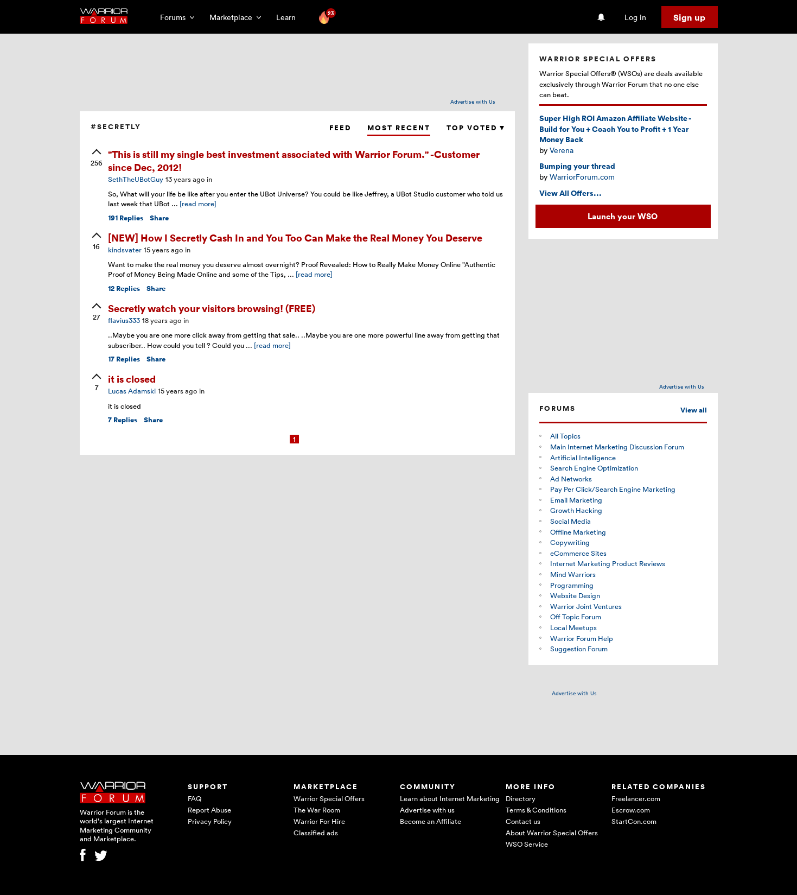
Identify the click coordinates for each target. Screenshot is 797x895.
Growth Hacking (576, 510)
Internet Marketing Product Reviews (607, 563)
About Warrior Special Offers (552, 832)
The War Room (317, 810)
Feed (340, 128)
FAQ (194, 798)
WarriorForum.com (582, 177)
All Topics (565, 436)
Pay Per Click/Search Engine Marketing (612, 489)
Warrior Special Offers (329, 798)
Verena (561, 150)
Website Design (575, 595)
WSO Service (527, 844)
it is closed (132, 378)
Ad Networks (571, 479)
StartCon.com (633, 821)
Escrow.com (630, 810)
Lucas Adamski (132, 391)
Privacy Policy (210, 821)
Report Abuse (209, 810)
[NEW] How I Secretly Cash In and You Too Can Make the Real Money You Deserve (295, 237)
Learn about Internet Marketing (450, 798)
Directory (520, 798)
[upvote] (97, 158)
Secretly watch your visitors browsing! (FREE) (211, 308)
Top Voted (475, 128)
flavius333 (124, 320)
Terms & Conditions (536, 810)
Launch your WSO (623, 216)
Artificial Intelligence (583, 457)
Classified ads (316, 832)
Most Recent (398, 128)
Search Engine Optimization (594, 468)
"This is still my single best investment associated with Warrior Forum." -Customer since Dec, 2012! (294, 160)
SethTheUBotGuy (135, 179)
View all (693, 410)
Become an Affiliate (430, 821)
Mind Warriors (573, 574)
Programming (572, 585)
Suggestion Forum (579, 648)
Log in (635, 17)
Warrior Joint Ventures (586, 606)
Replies (125, 218)
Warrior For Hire (319, 821)
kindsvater (125, 250)
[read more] (198, 203)
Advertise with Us (472, 101)
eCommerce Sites (578, 553)
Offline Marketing (578, 532)
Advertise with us (427, 810)
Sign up (689, 17)
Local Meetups (573, 627)
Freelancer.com (635, 798)
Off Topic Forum (575, 616)
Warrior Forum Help (581, 638)
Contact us (523, 821)
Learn (289, 17)
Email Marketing (576, 500)
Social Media (570, 521)
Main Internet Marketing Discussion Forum (617, 447)
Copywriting (570, 542)
